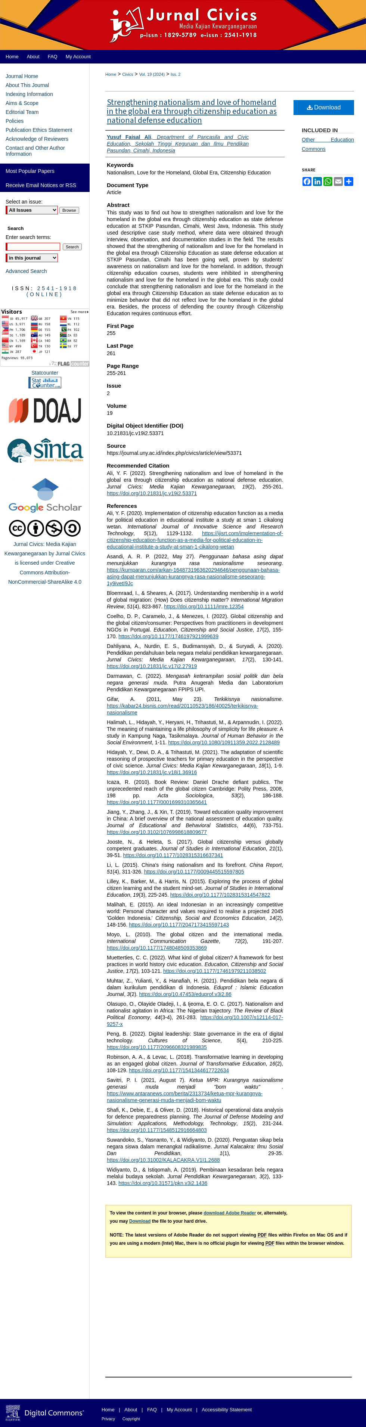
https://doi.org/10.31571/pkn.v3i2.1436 (162, 1183)
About (130, 1409)
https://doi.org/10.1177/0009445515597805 (194, 872)
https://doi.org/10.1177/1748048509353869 (157, 948)
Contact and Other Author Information (35, 151)
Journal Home (22, 76)
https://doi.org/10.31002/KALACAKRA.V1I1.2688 (163, 1160)
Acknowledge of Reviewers (37, 139)
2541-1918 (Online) (52, 291)
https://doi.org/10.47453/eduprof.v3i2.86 (185, 994)
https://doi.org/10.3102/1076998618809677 (157, 832)
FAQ (152, 1409)
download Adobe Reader (230, 1213)
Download (324, 107)
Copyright (131, 1419)
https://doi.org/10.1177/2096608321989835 (157, 1047)
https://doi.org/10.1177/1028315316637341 (173, 855)
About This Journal (27, 85)
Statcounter (44, 373)
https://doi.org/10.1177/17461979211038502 (214, 971)
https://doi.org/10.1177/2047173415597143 (179, 925)
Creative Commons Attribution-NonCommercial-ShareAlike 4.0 (44, 572)
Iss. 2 (175, 74)
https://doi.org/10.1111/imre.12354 (204, 606)
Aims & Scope (22, 103)
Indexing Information (29, 94)
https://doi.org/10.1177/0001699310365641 (157, 802)
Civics (127, 74)
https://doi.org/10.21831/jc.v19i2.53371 (152, 493)
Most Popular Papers (30, 171)
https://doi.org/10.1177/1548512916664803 (157, 1130)
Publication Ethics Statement (39, 130)
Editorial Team (22, 112)
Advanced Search (26, 271)
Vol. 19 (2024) (152, 74)
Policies (15, 121)
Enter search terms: (28, 237)
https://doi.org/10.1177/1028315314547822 (220, 895)
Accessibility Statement (227, 1409)
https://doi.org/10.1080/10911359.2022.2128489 (224, 742)
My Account (179, 1409)
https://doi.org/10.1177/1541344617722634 (179, 1070)
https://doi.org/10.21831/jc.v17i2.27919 (152, 666)
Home (110, 74)
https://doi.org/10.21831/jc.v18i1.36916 (152, 772)
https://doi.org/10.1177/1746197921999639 (168, 636)
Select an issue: (24, 202)
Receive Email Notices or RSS (41, 185)
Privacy (108, 1419)
